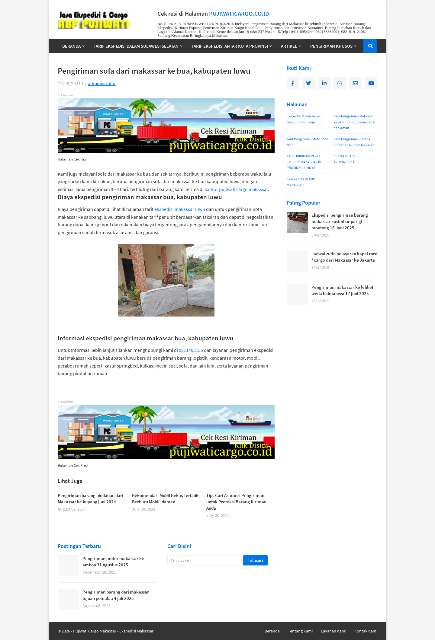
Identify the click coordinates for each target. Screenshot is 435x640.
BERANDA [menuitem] (71, 46)
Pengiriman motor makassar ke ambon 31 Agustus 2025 (113, 562)
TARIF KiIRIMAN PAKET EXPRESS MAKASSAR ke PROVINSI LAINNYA (304, 162)
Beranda (272, 631)
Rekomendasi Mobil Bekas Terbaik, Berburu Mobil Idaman (166, 498)
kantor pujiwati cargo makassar (236, 189)
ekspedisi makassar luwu (179, 209)
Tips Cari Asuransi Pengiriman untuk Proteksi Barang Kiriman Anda (236, 501)
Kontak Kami (365, 631)
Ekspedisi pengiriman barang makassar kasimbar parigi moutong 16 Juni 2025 (339, 221)
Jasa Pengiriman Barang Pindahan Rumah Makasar (354, 142)
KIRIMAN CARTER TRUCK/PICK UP (346, 159)
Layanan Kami (333, 631)
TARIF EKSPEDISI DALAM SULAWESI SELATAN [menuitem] (136, 46)
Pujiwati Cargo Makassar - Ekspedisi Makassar (113, 631)
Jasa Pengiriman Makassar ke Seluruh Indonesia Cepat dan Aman (354, 122)
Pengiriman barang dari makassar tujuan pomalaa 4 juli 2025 (115, 595)
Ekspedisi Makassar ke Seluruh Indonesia (303, 119)
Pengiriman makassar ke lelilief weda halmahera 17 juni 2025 (342, 290)
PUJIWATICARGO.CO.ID (239, 13)
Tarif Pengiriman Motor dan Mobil (307, 142)
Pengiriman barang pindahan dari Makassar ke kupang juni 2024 (90, 498)
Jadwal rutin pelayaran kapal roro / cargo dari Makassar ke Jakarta (344, 257)
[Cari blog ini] (204, 560)
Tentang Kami (300, 631)
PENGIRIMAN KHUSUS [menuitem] (331, 46)
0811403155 (191, 350)
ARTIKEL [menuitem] (289, 46)
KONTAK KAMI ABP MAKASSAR (301, 182)
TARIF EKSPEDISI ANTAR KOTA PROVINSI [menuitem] (230, 46)
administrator (102, 83)
